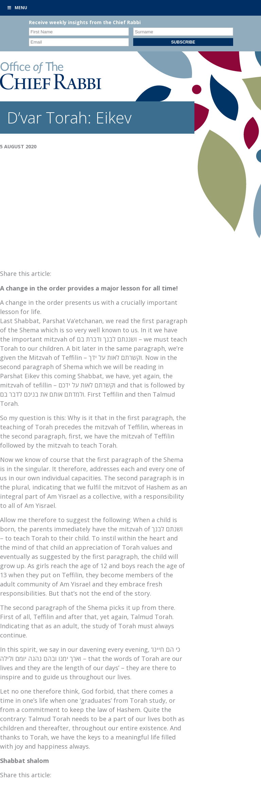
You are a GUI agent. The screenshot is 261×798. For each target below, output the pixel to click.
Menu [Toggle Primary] (17, 8)
